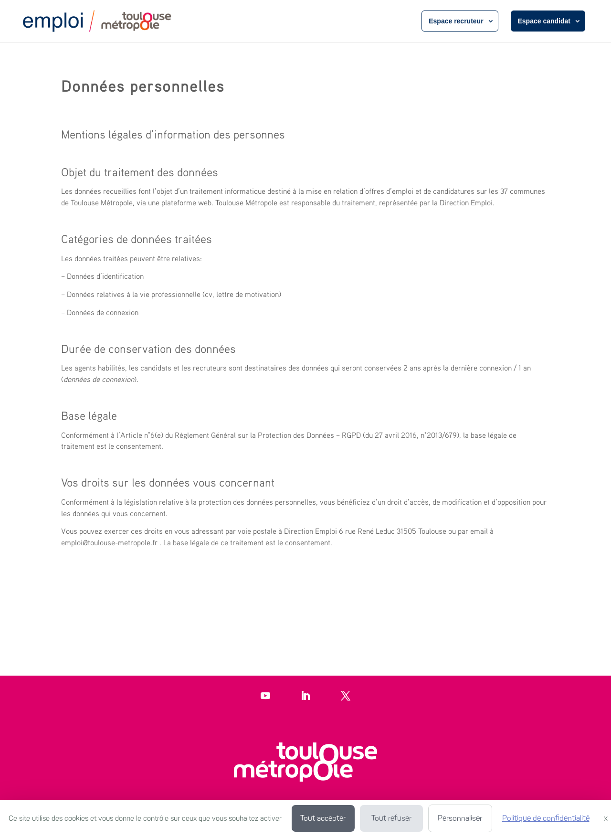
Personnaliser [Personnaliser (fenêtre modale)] (460, 818)
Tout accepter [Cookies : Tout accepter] (323, 818)
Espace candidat (544, 21)
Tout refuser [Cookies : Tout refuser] (391, 818)
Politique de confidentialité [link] (546, 818)
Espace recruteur (456, 21)
